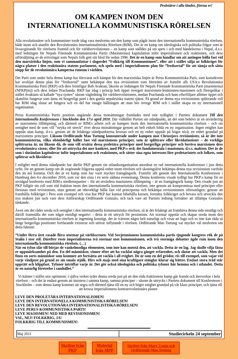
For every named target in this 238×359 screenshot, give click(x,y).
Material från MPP (104, 348)
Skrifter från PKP (72, 348)
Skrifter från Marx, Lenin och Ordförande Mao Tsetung (151, 348)
